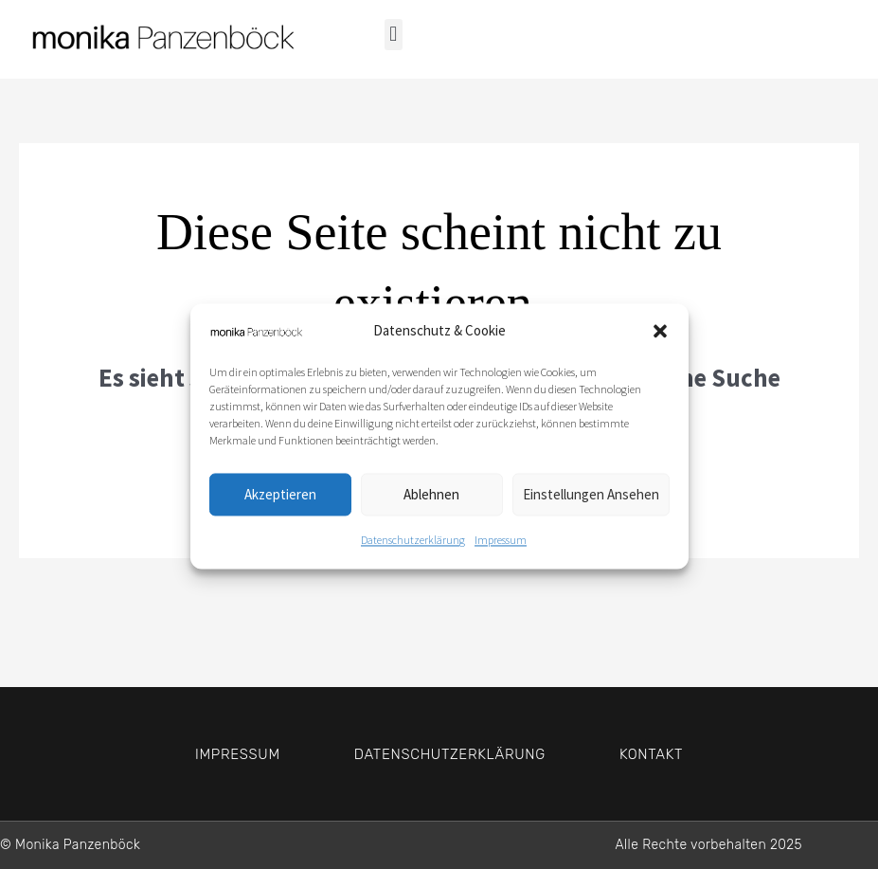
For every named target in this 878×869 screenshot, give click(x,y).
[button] (660, 337)
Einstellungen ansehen (591, 500)
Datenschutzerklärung (413, 545)
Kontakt (651, 754)
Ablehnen (431, 500)
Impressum (501, 545)
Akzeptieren (280, 500)
